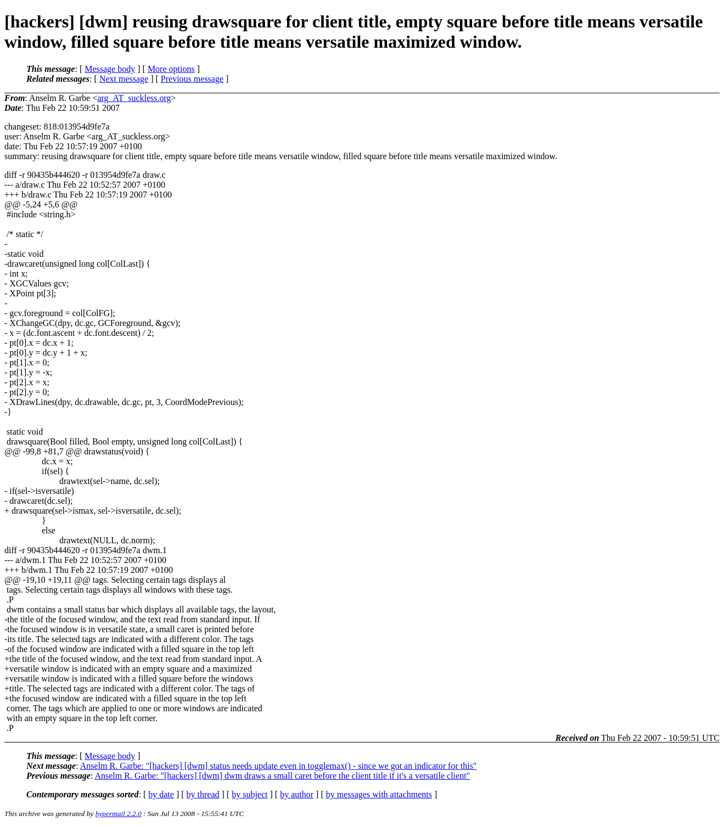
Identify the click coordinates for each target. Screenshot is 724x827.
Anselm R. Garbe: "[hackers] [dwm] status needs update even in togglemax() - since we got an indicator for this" (278, 765)
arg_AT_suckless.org (134, 98)
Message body (110, 69)
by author (296, 794)
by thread (203, 794)
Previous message (192, 78)
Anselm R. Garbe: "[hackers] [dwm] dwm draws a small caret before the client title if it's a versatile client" (282, 775)
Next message (123, 78)
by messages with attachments (379, 794)
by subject (249, 794)
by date (161, 794)
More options (171, 69)
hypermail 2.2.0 (119, 813)
